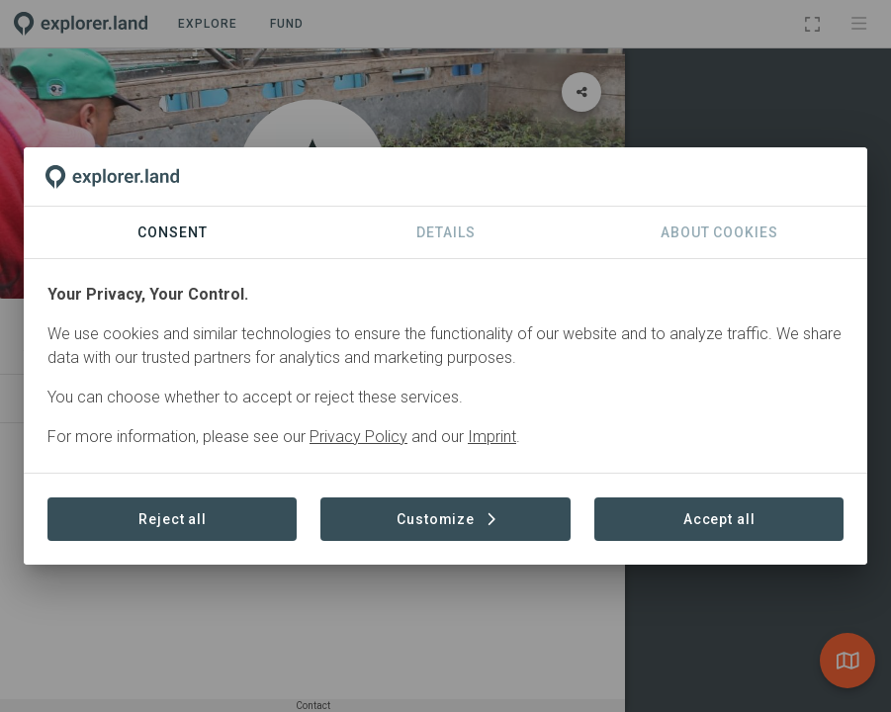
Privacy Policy (358, 436)
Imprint (492, 436)
